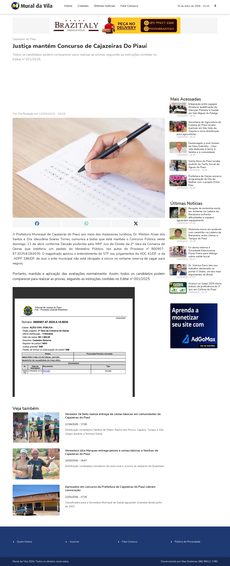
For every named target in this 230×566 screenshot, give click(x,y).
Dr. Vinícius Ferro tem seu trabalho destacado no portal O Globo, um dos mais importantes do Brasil (204, 270)
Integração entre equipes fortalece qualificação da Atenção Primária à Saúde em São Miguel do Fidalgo (203, 108)
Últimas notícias (104, 6)
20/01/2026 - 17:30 (76, 497)
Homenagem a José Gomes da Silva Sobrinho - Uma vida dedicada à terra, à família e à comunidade (203, 147)
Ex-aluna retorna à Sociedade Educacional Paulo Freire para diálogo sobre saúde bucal (202, 252)
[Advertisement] (89, 87)
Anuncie (74, 541)
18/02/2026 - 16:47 (76, 461)
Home (68, 6)
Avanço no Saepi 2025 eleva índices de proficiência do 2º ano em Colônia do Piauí (204, 286)
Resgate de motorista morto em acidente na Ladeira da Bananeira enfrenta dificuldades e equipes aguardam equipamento (198, 214)
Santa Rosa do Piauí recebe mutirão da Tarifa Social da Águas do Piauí (204, 164)
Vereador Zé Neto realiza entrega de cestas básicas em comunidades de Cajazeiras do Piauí (113, 416)
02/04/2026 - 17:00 (76, 425)
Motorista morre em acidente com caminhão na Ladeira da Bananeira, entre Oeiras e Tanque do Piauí (204, 234)
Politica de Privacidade (187, 541)
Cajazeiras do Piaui (24, 39)
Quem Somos (24, 541)
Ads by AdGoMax (207, 346)
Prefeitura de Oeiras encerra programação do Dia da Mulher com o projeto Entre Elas (204, 180)
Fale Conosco (129, 6)
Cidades (83, 6)
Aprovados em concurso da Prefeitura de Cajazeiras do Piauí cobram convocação (110, 488)
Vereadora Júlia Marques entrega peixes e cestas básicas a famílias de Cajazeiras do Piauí (111, 452)
